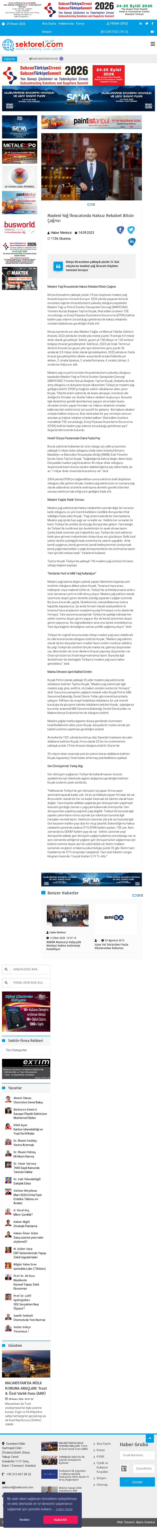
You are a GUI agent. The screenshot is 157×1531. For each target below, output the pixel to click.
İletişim (47, 32)
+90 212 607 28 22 (16, 1474)
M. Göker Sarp (23, 1249)
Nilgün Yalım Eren (25, 1264)
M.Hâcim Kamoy (23, 1156)
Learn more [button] (64, 1509)
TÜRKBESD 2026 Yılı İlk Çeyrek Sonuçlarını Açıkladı (72, 1460)
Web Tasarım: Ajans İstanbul (136, 1522)
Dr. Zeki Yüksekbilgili (27, 1179)
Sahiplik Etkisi (22, 1183)
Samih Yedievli (23, 1315)
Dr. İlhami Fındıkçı (25, 1141)
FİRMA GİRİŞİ (117, 23)
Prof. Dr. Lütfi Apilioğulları (22, 1298)
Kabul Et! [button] (60, 1519)
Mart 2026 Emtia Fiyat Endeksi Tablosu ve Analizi (27, 1199)
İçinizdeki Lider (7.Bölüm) (29, 1268)
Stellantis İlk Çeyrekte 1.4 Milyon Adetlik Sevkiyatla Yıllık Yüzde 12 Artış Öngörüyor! (74, 1475)
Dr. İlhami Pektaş (24, 1152)
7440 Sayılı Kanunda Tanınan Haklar (26, 1170)
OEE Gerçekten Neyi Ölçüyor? (26, 1306)
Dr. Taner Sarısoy (24, 1163)
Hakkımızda (66, 23)
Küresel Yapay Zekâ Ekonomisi (26, 1286)
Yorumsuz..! (21, 1331)
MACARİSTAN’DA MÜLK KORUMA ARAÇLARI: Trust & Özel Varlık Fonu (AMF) (26, 1388)
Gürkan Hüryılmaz (25, 1191)
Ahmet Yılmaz (22, 1098)
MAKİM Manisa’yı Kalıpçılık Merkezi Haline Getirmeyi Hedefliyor (63, 946)
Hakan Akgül (21, 1222)
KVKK (100, 1456)
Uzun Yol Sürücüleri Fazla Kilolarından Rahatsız (111, 946)
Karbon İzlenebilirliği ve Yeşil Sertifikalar (28, 1131)
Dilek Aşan (20, 1125)
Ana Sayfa (49, 23)
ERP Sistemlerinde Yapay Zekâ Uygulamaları (29, 1255)
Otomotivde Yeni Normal (29, 1320)
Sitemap (102, 1485)
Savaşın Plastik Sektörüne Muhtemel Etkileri (30, 1116)
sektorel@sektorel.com (17, 1485)
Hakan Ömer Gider (25, 1233)
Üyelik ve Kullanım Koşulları (102, 1467)
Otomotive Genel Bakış (28, 1102)
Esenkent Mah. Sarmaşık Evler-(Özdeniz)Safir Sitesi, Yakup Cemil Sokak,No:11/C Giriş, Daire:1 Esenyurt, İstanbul (19, 1454)
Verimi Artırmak (23, 1145)
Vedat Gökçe (22, 1327)
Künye (80, 23)
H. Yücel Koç (21, 1210)
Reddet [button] (24, 1519)
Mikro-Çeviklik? (23, 1214)
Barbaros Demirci (25, 1109)
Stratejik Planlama (25, 1226)
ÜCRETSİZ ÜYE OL (115, 32)
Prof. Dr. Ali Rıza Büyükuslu (24, 1278)
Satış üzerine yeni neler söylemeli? (28, 1239)
